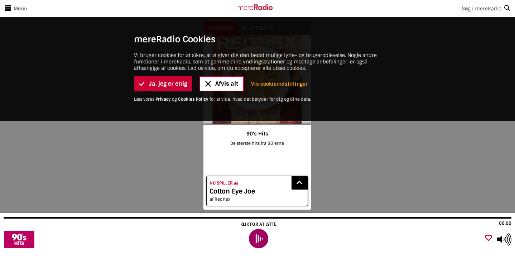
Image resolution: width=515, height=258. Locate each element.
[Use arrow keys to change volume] (504, 239)
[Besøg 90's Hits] (44, 239)
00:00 (505, 223)
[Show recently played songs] (300, 183)
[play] (258, 239)
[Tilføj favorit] (488, 238)
